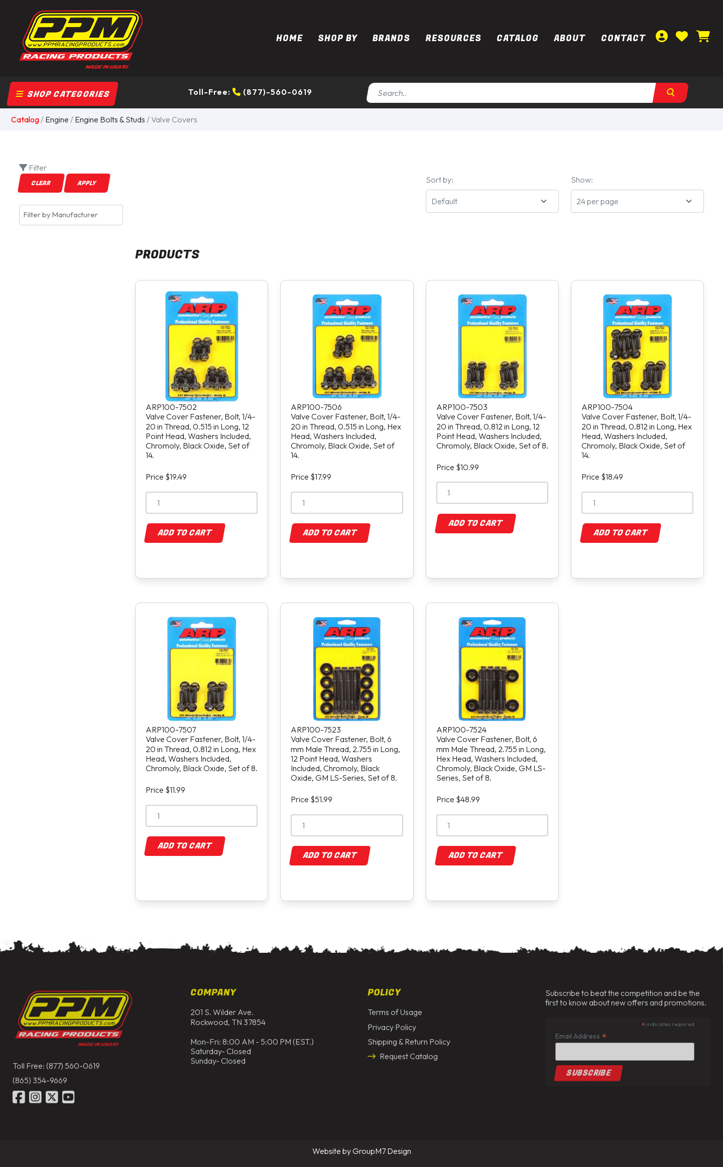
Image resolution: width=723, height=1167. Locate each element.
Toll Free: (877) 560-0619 (56, 1063)
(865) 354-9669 (40, 1077)
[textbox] (74, 214)
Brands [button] (391, 38)
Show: (582, 180)
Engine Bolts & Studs (110, 119)
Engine (57, 119)
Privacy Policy (392, 1023)
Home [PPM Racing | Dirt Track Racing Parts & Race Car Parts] (289, 38)
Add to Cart (184, 533)
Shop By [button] (337, 38)
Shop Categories (63, 94)
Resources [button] (453, 38)
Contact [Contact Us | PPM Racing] (623, 38)
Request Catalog (403, 1053)
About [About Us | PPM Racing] (569, 38)
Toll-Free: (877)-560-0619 (250, 92)
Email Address (581, 1033)
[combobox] (71, 215)
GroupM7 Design (381, 1151)
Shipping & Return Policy (409, 1038)
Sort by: (439, 180)
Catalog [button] (518, 38)
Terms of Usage (395, 1009)
